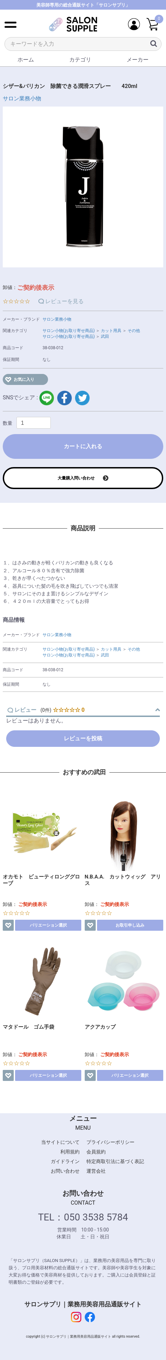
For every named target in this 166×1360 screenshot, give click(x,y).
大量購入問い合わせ (76, 478)
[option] (83, 187)
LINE (46, 398)
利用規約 (70, 1151)
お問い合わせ (65, 1171)
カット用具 (111, 330)
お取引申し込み (130, 925)
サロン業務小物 (22, 98)
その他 (134, 330)
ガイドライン (65, 1161)
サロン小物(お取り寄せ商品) (69, 330)
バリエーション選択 (48, 925)
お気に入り (24, 379)
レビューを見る (64, 301)
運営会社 (96, 1171)
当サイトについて (60, 1142)
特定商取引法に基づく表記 (115, 1161)
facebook (64, 398)
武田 (105, 336)
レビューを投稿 (83, 738)
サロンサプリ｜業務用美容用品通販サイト (83, 1304)
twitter (82, 398)
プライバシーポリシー (110, 1142)
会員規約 (96, 1151)
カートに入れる (83, 446)
